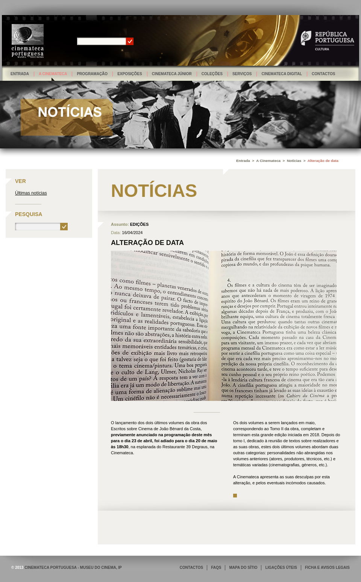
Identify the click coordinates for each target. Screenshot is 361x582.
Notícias (294, 161)
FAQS (216, 567)
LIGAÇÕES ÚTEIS (281, 567)
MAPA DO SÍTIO (243, 567)
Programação (92, 74)
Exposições (129, 74)
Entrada (20, 74)
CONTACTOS (191, 567)
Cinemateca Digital (281, 74)
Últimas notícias (31, 193)
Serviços (242, 74)
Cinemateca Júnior (172, 74)
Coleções (212, 74)
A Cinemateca (53, 74)
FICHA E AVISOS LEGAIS (327, 567)
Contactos (323, 74)
